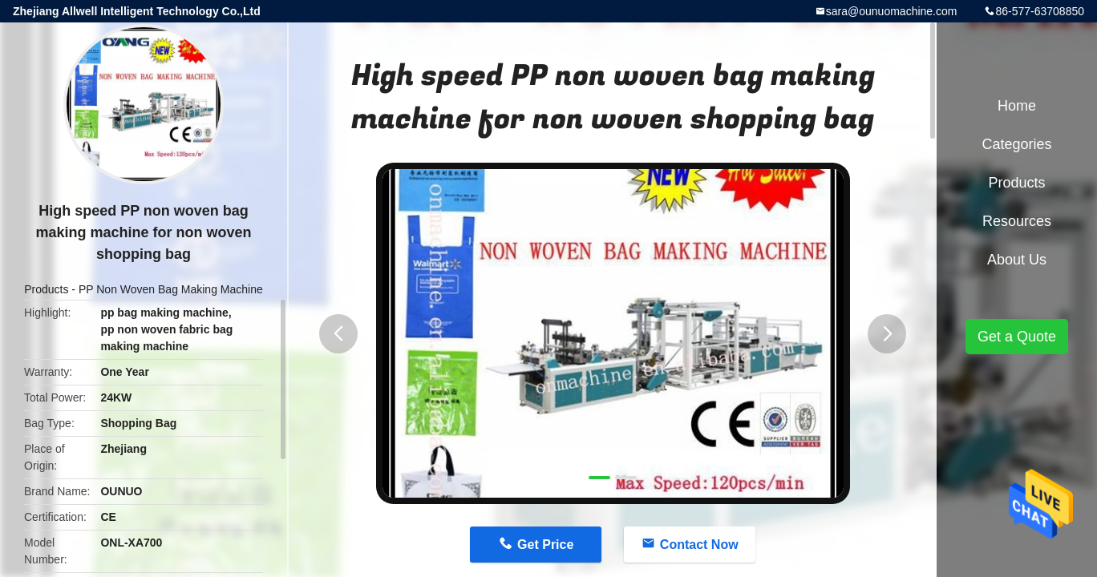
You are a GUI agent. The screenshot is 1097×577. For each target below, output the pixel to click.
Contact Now (699, 544)
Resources (1016, 221)
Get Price (545, 544)
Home (1017, 106)
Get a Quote (1017, 337)
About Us (1016, 260)
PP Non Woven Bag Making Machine (171, 289)
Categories (1016, 144)
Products (46, 289)
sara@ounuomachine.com (891, 11)
